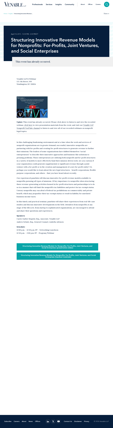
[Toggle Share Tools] (106, 13)
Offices (90, 4)
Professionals (37, 4)
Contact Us (68, 421)
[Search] (106, 4)
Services (49, 4)
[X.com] (53, 421)
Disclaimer (78, 421)
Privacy (86, 421)
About (83, 4)
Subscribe (7, 421)
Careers (98, 4)
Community (69, 4)
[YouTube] (58, 421)
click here (28, 125)
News (31, 421)
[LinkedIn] (48, 421)
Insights (58, 4)
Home (5, 13)
